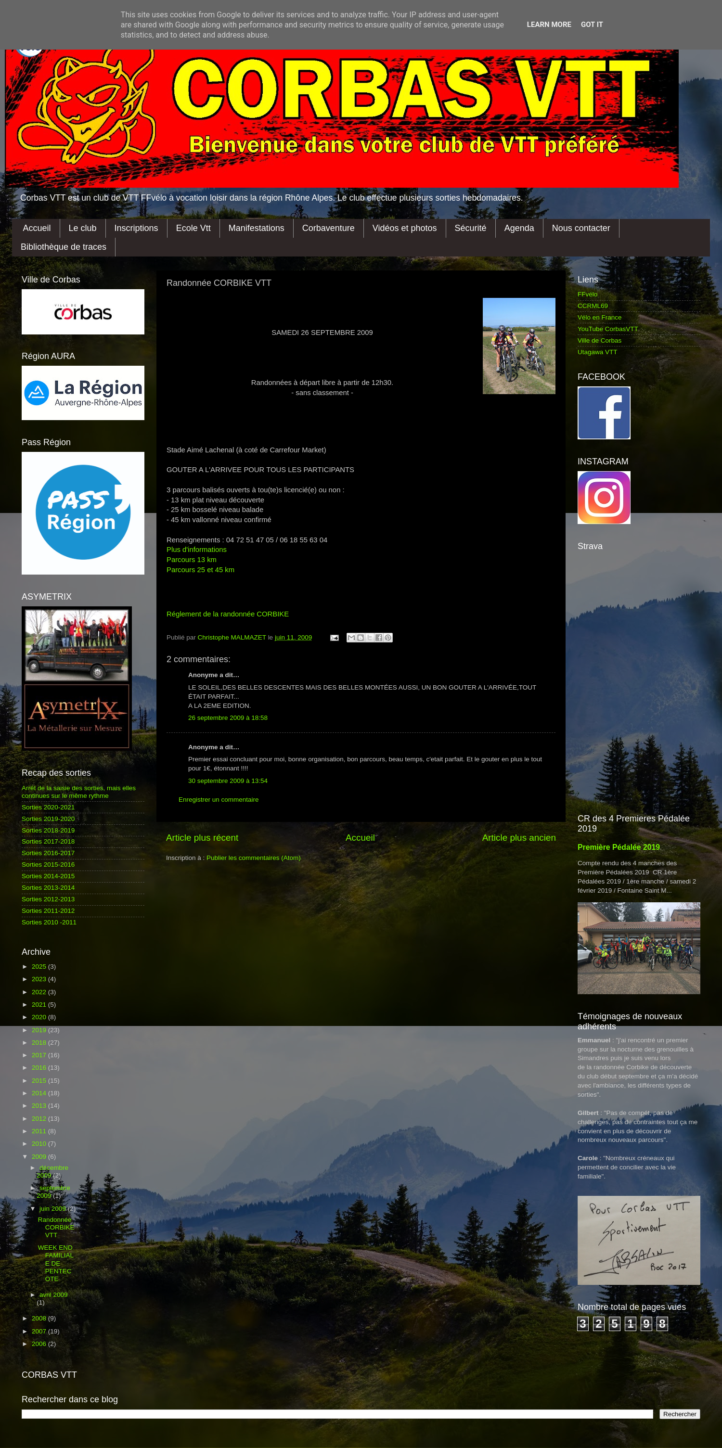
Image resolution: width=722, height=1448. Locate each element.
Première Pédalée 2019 (619, 847)
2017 (40, 1055)
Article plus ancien (519, 838)
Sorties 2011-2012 (48, 910)
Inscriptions (136, 228)
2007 (40, 1331)
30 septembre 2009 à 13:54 (228, 780)
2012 (40, 1118)
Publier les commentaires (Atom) (253, 857)
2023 (40, 979)
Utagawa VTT (598, 352)
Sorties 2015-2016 (48, 864)
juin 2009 (53, 1208)
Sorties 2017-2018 (48, 841)
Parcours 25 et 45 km (200, 570)
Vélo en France (600, 317)
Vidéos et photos (405, 228)
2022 (40, 992)
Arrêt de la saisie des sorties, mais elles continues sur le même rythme (79, 791)
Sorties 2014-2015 (48, 876)
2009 (40, 1156)
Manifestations (256, 228)
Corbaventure (328, 228)
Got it (592, 24)
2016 (40, 1067)
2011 (40, 1131)
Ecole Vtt (193, 228)
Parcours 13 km (192, 560)
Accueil (37, 228)
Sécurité (471, 228)
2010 (40, 1143)
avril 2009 (53, 1294)
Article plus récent (202, 838)
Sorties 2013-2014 (48, 887)
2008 (40, 1318)
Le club (83, 228)
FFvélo (587, 294)
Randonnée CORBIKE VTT (56, 1227)
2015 (40, 1080)
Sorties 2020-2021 (48, 807)
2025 (40, 966)
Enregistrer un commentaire (219, 799)
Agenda (519, 228)
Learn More (549, 24)
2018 (40, 1042)
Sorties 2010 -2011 (49, 922)
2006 (40, 1343)
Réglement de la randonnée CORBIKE (228, 614)
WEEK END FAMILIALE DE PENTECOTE (56, 1263)
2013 (40, 1105)
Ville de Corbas (599, 340)
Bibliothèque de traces (63, 247)
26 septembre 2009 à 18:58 (228, 717)
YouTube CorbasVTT (608, 329)
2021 (40, 1004)
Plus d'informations (197, 549)
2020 (40, 1017)
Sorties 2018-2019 (48, 830)
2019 (40, 1030)
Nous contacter (581, 228)
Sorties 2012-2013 (48, 899)
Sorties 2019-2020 (48, 818)
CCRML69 (593, 305)
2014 (40, 1093)
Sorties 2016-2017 (48, 853)
